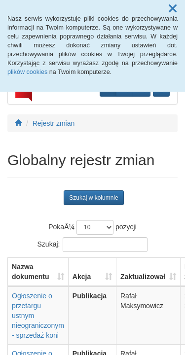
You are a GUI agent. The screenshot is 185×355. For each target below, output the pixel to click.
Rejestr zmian (54, 123)
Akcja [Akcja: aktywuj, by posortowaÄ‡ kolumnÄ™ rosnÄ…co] (82, 277)
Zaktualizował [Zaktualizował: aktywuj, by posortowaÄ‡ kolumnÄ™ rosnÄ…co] (142, 277)
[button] (173, 9)
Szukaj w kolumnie (93, 197)
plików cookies (27, 72)
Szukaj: (92, 244)
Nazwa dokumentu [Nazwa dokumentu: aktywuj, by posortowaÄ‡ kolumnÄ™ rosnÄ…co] (30, 272)
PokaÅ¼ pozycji (92, 227)
